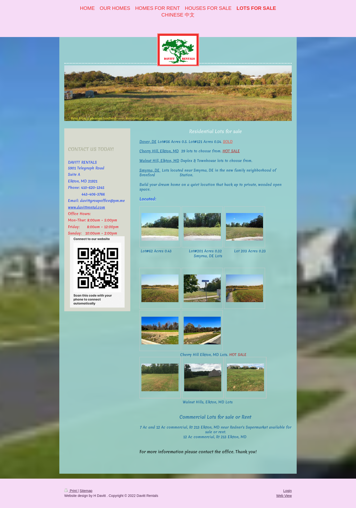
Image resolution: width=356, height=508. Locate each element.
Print (71, 491)
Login (287, 491)
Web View (284, 496)
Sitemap (86, 491)
